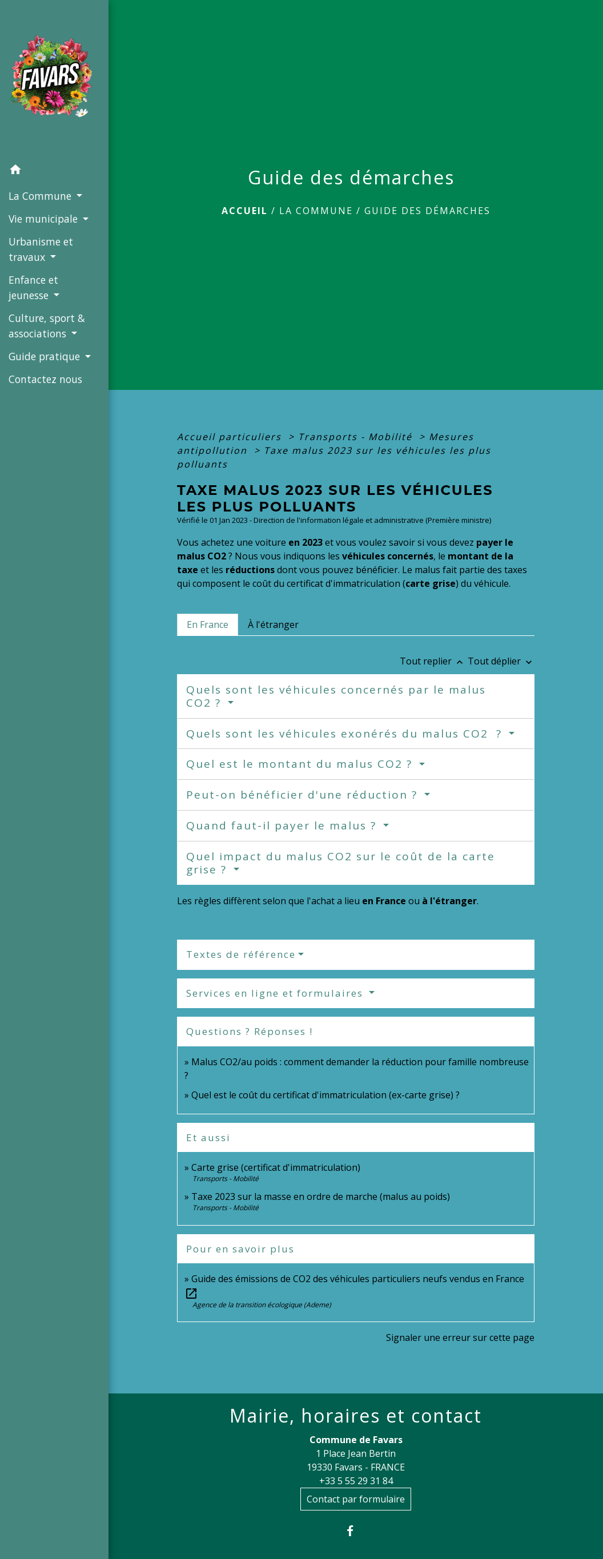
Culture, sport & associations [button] (47, 325)
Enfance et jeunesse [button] (33, 287)
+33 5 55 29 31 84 (356, 1481)
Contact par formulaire (356, 1499)
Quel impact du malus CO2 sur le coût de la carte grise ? (340, 863)
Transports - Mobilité (357, 436)
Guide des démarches (427, 210)
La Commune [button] (41, 196)
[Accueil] (54, 79)
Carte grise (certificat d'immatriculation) (275, 1167)
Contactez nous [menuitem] (45, 379)
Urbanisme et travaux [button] (41, 249)
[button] (54, 171)
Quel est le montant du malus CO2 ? (301, 763)
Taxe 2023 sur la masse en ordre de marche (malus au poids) (320, 1196)
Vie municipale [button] (45, 218)
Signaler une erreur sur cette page (460, 1337)
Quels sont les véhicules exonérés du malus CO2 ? (346, 733)
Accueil (245, 210)
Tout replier (434, 661)
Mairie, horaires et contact (356, 1416)
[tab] (207, 624)
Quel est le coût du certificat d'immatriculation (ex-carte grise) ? (325, 1095)
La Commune (316, 210)
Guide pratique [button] (46, 356)
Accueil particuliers (231, 436)
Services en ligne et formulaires (276, 993)
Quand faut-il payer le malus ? (283, 825)
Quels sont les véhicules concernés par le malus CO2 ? (336, 696)
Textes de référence (241, 954)
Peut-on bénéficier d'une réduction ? (303, 794)
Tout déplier (501, 661)
